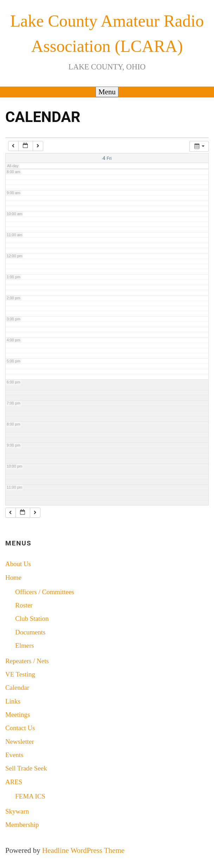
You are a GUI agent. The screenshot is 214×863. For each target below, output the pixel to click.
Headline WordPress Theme (83, 850)
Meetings (17, 714)
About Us (18, 564)
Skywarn (17, 811)
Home (13, 577)
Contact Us (20, 728)
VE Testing (20, 674)
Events (14, 755)
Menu (107, 92)
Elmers (24, 645)
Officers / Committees (44, 592)
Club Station (31, 618)
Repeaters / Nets (27, 661)
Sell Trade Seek (26, 768)
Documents (30, 632)
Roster (23, 605)
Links (12, 701)
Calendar (17, 687)
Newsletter (19, 741)
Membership (22, 824)
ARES (13, 782)
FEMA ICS (30, 796)
